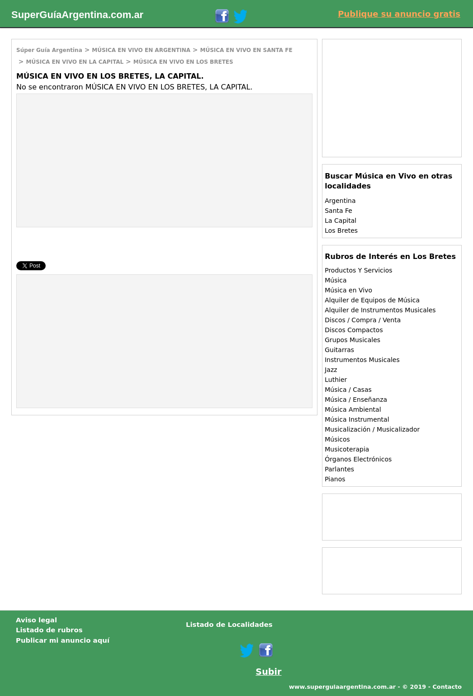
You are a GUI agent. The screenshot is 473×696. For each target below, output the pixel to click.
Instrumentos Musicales (362, 359)
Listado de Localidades (229, 625)
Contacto (447, 686)
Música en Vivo (348, 290)
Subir (268, 672)
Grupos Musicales (352, 339)
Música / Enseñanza (356, 399)
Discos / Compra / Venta (363, 320)
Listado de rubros (49, 630)
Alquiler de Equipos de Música (372, 300)
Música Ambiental (353, 409)
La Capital (340, 220)
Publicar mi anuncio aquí (62, 640)
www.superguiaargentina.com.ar (342, 686)
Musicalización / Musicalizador (372, 429)
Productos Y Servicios (358, 270)
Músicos (337, 439)
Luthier (336, 379)
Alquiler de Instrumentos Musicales (380, 310)
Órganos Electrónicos (358, 459)
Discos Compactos (354, 330)
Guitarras (339, 349)
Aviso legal (36, 620)
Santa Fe (338, 210)
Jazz (331, 369)
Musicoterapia (347, 449)
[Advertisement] (93, 159)
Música (335, 280)
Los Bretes (341, 230)
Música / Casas (348, 389)
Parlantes (339, 469)
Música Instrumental (357, 419)
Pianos (335, 479)
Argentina (340, 200)
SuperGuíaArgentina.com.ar (77, 14)
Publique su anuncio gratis (399, 14)
